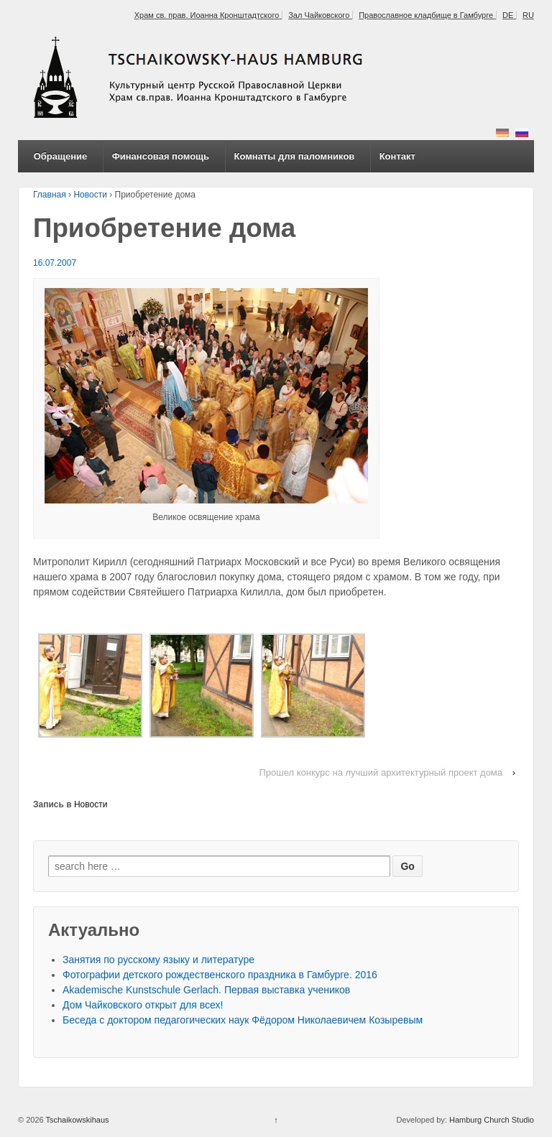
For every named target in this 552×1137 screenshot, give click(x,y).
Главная (49, 195)
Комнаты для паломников (294, 156)
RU (528, 15)
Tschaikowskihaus (76, 1119)
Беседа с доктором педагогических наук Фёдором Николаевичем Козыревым (243, 1020)
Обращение (61, 156)
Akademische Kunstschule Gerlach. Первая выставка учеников (206, 990)
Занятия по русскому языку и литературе (158, 959)
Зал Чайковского (318, 15)
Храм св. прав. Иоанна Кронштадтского (207, 15)
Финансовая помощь (160, 156)
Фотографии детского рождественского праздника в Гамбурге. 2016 (220, 974)
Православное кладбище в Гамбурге (426, 15)
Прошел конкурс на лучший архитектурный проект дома (380, 772)
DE (507, 15)
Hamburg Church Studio (491, 1119)
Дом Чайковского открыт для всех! (143, 1005)
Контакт (397, 156)
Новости (89, 195)
